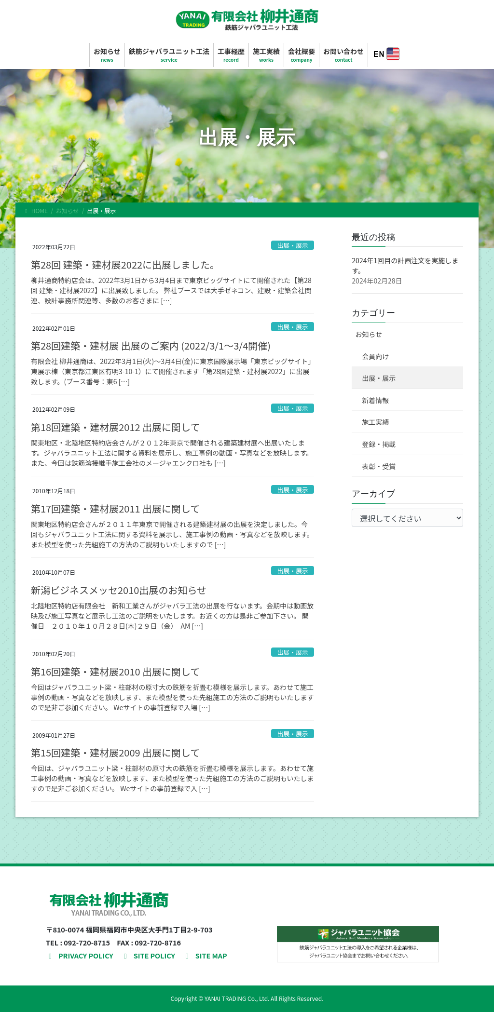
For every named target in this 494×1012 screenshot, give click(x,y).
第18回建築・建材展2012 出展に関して (115, 427)
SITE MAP (205, 955)
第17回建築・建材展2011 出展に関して (115, 508)
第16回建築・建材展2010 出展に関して (115, 671)
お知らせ (368, 334)
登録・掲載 (379, 444)
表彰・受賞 (379, 466)
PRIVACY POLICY (79, 955)
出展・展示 (292, 245)
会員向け (375, 356)
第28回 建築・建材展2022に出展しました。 (125, 264)
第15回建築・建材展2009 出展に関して (115, 752)
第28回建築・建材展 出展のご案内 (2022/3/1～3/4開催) (151, 345)
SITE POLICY (148, 955)
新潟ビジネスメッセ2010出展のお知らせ (118, 590)
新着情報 (375, 400)
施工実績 (375, 422)
